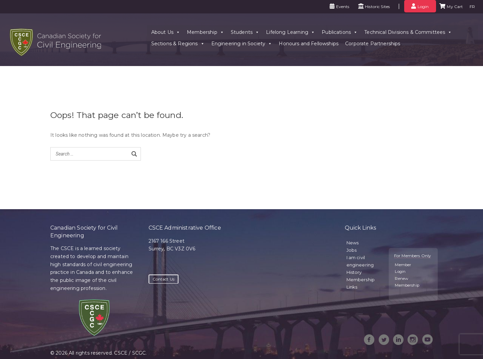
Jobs (351, 250)
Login (423, 6)
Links (352, 287)
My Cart (455, 6)
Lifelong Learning (289, 31)
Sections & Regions (177, 42)
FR (472, 6)
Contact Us (164, 279)
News (352, 242)
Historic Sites (377, 6)
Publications (339, 31)
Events (343, 6)
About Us (164, 31)
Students (244, 31)
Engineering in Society (240, 42)
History (354, 272)
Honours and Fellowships (308, 42)
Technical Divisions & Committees (407, 31)
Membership (204, 31)
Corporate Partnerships (371, 42)
